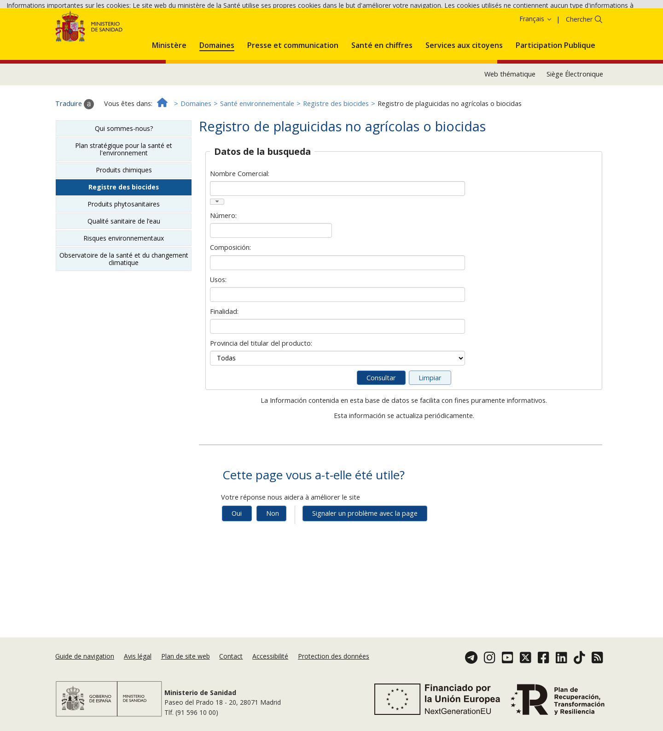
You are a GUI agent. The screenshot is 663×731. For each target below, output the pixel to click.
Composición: (230, 291)
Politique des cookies (55, 31)
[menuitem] (169, 87)
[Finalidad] (337, 370)
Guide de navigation (84, 656)
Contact (231, 656)
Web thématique (509, 117)
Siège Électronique (575, 117)
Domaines (195, 147)
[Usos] (337, 338)
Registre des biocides (336, 147)
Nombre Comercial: (239, 217)
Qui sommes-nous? (124, 172)
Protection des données (333, 656)
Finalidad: (224, 355)
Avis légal (137, 656)
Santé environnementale (257, 147)
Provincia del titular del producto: (261, 387)
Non (272, 557)
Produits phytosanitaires (123, 247)
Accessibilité (270, 656)
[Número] (271, 274)
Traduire (74, 147)
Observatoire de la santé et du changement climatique (123, 303)
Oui (237, 557)
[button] (169, 87)
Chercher (579, 63)
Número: (223, 259)
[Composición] (337, 306)
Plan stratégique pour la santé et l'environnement (123, 193)
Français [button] (535, 62)
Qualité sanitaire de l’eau (123, 264)
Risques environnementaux (123, 281)
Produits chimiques (124, 213)
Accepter (110, 31)
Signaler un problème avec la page (365, 557)
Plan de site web (185, 656)
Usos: (218, 323)
